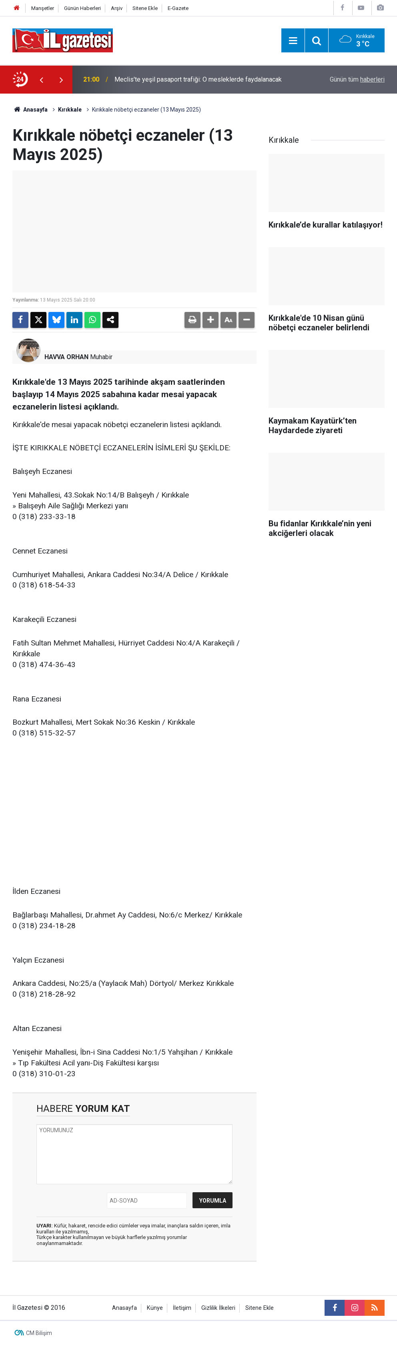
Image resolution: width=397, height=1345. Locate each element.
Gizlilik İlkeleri (218, 1308)
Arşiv (116, 8)
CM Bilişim (39, 1333)
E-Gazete (178, 8)
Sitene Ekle (145, 8)
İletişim (182, 1308)
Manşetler (42, 8)
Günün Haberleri (82, 8)
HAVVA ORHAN (66, 357)
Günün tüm (357, 79)
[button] (211, 320)
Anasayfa (30, 109)
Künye (155, 1308)
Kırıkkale (70, 109)
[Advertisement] (134, 807)
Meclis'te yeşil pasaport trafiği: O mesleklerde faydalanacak (198, 79)
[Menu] (293, 40)
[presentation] (41, 79)
